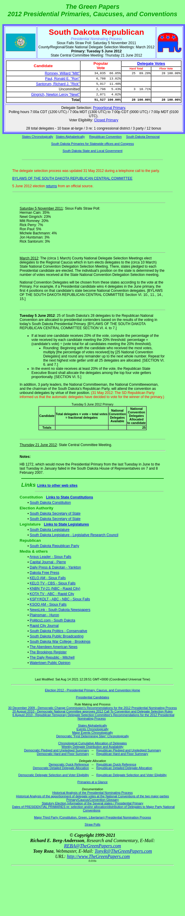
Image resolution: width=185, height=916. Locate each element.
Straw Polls (92, 824)
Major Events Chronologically (92, 732)
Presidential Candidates (92, 697)
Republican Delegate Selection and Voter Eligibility (131, 775)
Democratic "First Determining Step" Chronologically (92, 736)
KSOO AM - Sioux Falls (48, 604)
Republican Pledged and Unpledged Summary (128, 750)
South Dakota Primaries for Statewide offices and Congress (92, 143)
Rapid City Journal (44, 626)
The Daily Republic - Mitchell (52, 657)
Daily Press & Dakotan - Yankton (55, 567)
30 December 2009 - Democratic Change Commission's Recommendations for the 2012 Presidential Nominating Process (92, 708)
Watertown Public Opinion (50, 663)
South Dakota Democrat (143, 136)
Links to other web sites (57, 485)
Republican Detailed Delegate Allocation (124, 768)
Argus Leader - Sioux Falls (50, 557)
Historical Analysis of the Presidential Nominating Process (92, 792)
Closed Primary (106, 120)
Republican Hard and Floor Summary (122, 754)
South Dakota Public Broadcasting (57, 636)
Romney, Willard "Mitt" (62, 73)
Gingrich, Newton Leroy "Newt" (55, 94)
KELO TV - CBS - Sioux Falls (53, 583)
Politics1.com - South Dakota (52, 620)
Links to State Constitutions (69, 497)
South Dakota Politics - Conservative (58, 631)
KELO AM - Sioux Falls (48, 578)
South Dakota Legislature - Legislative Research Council (74, 535)
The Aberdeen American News (54, 647)
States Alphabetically (70, 136)
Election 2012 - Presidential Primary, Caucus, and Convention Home (92, 690)
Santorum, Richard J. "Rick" (58, 84)
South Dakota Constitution (50, 503)
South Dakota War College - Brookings (60, 642)
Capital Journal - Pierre (48, 562)
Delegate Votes (151, 63)
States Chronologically (37, 136)
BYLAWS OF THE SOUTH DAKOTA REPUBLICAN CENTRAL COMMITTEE (72, 178)
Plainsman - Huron (44, 615)
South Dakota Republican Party (54, 546)
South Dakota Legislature (50, 530)
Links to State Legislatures (66, 524)
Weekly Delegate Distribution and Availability (93, 746)
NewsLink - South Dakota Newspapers (60, 610)
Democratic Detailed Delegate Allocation (61, 768)
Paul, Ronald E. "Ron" (62, 79)
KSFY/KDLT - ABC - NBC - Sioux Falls (60, 599)
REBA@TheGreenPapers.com (92, 845)
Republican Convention (105, 136)
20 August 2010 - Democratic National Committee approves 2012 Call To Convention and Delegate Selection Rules (92, 711)
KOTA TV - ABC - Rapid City (52, 594)
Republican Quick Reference (116, 764)
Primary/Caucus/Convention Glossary (92, 799)
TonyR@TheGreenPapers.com (123, 851)
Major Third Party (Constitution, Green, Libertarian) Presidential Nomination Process (92, 817)
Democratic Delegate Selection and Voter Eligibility (53, 775)
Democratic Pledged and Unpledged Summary (56, 750)
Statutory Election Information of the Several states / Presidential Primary (92, 803)
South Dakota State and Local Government (92, 151)
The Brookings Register (48, 652)
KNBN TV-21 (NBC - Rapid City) (55, 589)
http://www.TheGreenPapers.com (98, 856)
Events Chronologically (92, 729)
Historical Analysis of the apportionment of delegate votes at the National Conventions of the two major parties (92, 796)
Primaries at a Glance (92, 782)
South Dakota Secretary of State (55, 513)
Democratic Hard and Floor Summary (63, 754)
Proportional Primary (109, 108)
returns (51, 186)
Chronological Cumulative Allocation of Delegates (92, 743)
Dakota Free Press (44, 573)
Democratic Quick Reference (69, 764)
